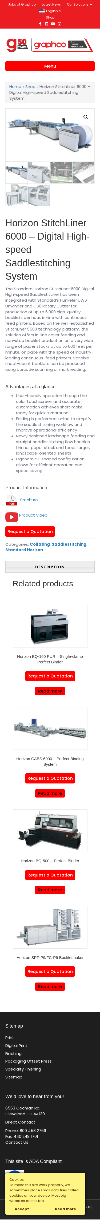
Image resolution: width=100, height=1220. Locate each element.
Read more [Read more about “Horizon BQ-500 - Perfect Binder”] (50, 890)
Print (9, 1038)
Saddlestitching (69, 545)
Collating (40, 545)
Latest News (51, 4)
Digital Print (16, 1046)
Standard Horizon (24, 550)
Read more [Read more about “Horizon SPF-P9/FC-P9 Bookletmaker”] (50, 987)
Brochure (21, 500)
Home (15, 86)
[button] (86, 117)
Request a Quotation (30, 532)
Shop (50, 17)
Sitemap (13, 1077)
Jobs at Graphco (22, 4)
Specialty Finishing (23, 1069)
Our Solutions (78, 4)
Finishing (13, 1054)
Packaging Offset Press (28, 1061)
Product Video (33, 515)
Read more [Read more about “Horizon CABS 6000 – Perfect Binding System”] (50, 794)
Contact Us (16, 1143)
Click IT (85, 1208)
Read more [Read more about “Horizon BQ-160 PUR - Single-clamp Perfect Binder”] (50, 692)
